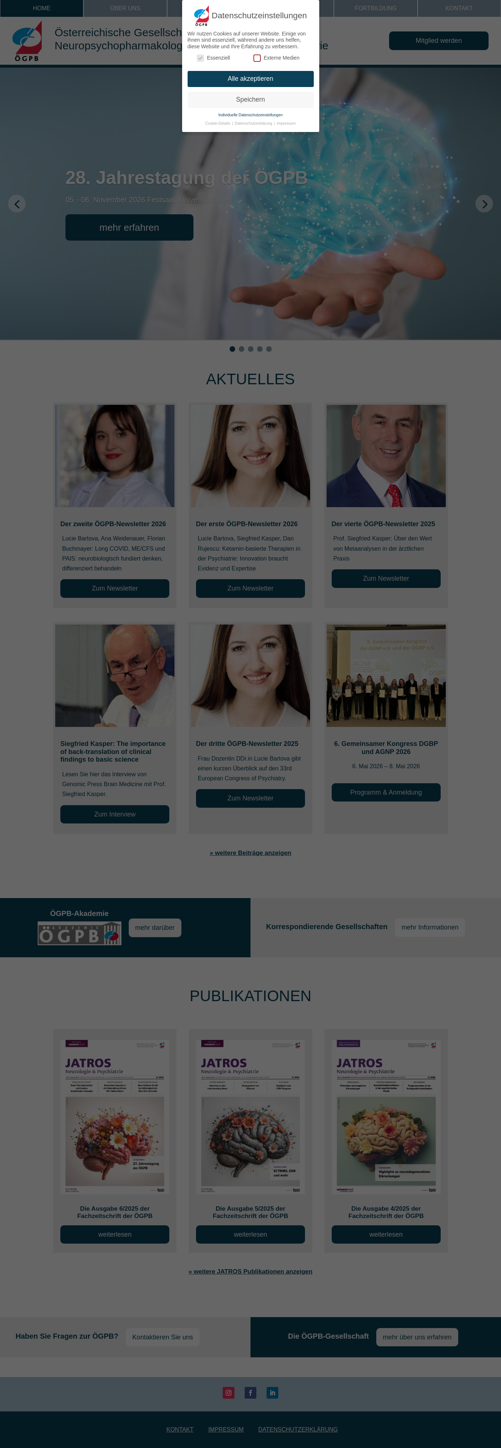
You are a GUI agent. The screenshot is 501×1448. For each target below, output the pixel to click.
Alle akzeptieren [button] (251, 76)
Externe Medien (276, 55)
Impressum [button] (286, 120)
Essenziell (213, 55)
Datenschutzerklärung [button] (254, 120)
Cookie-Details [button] (218, 120)
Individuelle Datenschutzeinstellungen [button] (250, 112)
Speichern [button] (250, 97)
